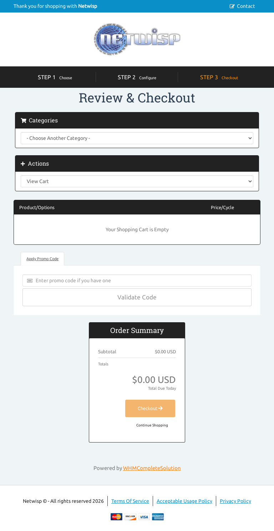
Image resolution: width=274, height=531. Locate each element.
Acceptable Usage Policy (184, 501)
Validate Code (137, 297)
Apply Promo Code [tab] (42, 259)
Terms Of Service (130, 501)
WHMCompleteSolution (152, 468)
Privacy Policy (235, 501)
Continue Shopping (152, 425)
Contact (246, 6)
